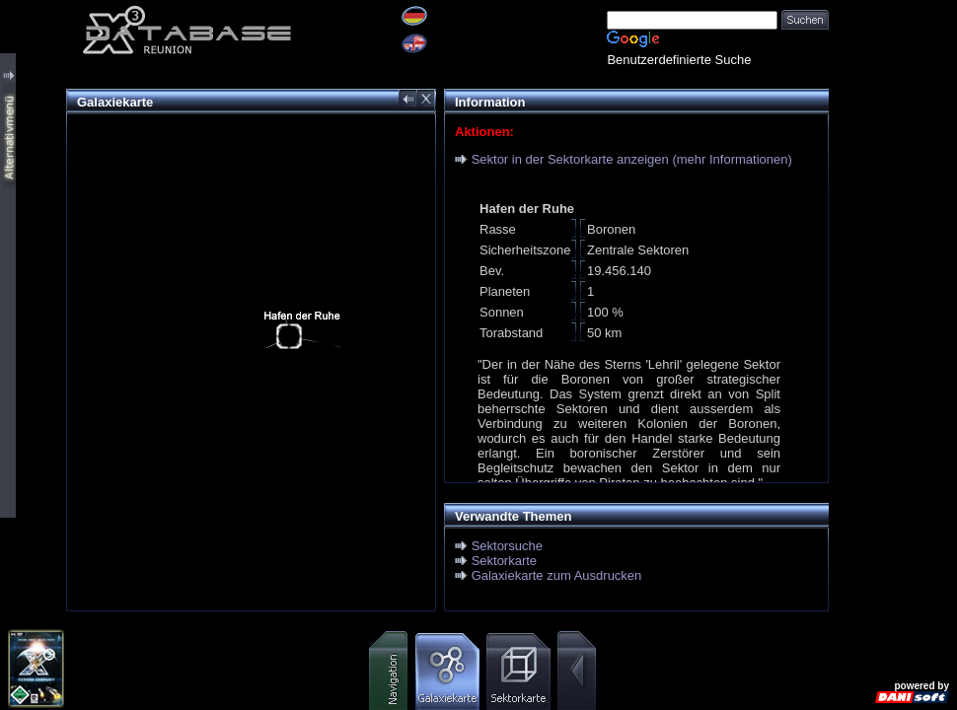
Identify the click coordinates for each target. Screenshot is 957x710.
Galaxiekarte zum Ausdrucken (557, 575)
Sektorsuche (507, 545)
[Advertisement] (893, 296)
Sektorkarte (504, 560)
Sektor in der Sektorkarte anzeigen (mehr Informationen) (632, 159)
